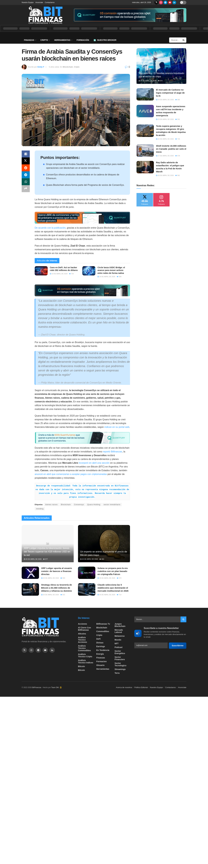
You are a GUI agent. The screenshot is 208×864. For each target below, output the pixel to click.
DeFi (98, 639)
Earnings (100, 646)
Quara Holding (93, 505)
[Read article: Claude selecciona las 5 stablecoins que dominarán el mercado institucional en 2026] (86, 589)
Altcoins (82, 634)
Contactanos (49, 2)
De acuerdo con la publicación (50, 228)
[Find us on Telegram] (165, 2)
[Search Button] (183, 40)
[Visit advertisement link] (129, 15)
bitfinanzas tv (103, 624)
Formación (83, 40)
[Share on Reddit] (26, 167)
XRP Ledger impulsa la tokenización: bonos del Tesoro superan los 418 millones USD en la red (47, 551)
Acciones (82, 624)
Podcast (118, 647)
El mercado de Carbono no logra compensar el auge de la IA (170, 92)
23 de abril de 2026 (165, 119)
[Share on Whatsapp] (26, 181)
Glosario (100, 665)
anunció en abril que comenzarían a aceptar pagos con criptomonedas (71, 474)
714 (119, 595)
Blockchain (68, 67)
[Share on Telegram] (26, 174)
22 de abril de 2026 (165, 139)
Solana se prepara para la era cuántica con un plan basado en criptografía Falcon (112, 571)
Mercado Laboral (119, 631)
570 (160, 81)
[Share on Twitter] (26, 160)
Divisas (99, 642)
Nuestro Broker (105, 40)
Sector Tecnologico (120, 664)
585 (177, 99)
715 (177, 139)
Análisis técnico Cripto (85, 655)
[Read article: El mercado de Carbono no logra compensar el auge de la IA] (145, 94)
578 (177, 156)
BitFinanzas (36, 687)
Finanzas (29, 40)
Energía (100, 654)
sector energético (120, 652)
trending (39, 509)
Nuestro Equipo (28, 2)
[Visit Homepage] (45, 15)
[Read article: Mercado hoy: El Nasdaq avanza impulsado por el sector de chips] (161, 66)
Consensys (79, 505)
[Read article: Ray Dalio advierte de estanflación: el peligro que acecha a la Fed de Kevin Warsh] (145, 167)
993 (101, 559)
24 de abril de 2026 (147, 81)
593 (62, 578)
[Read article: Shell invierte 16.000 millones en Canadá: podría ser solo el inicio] (145, 150)
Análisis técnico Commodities (84, 648)
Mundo (118, 640)
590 (119, 276)
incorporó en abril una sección (94, 463)
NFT (116, 643)
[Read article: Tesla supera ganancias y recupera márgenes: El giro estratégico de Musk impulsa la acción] (145, 130)
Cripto (44, 40)
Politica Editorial (141, 687)
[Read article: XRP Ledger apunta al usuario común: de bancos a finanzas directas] (30, 573)
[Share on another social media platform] (26, 188)
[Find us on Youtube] (170, 2)
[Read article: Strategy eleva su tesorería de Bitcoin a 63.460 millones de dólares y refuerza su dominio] (30, 589)
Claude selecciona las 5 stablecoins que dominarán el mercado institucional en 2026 (112, 588)
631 (62, 595)
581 (177, 175)
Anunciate (39, 2)
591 (177, 119)
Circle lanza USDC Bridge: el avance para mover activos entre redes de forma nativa (111, 270)
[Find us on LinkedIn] (174, 2)
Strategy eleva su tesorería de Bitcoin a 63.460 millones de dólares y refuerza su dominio (56, 588)
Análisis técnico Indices (85, 661)
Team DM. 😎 (56, 687)
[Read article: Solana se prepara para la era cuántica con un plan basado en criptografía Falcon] (86, 573)
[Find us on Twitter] (156, 2)
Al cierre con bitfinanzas (84, 628)
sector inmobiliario (112, 505)
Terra (117, 673)
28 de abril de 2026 (32, 559)
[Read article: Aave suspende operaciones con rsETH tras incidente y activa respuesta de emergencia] (145, 111)
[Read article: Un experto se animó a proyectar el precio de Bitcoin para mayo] (104, 543)
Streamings (120, 669)
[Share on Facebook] (26, 154)
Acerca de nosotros (124, 687)
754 (71, 274)
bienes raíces (51, 505)
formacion (101, 661)
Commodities (102, 631)
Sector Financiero (120, 658)
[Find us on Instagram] (161, 2)
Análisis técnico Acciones (82, 639)
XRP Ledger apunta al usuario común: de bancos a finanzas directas (56, 571)
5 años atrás (54, 67)
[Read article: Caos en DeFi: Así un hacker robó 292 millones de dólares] (41, 270)
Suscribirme (177, 645)
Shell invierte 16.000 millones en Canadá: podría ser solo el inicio (171, 149)
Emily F (40, 67)
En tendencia (102, 650)
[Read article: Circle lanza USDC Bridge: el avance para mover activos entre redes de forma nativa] (88, 270)
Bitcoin (81, 666)
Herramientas (62, 40)
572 (119, 578)
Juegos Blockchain (120, 625)
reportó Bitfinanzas (112, 451)
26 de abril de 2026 (50, 595)
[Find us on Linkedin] (52, 650)
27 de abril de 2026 (165, 156)
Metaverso (120, 636)
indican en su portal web (116, 427)
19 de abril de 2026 (58, 274)
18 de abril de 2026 (106, 276)
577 (45, 559)
